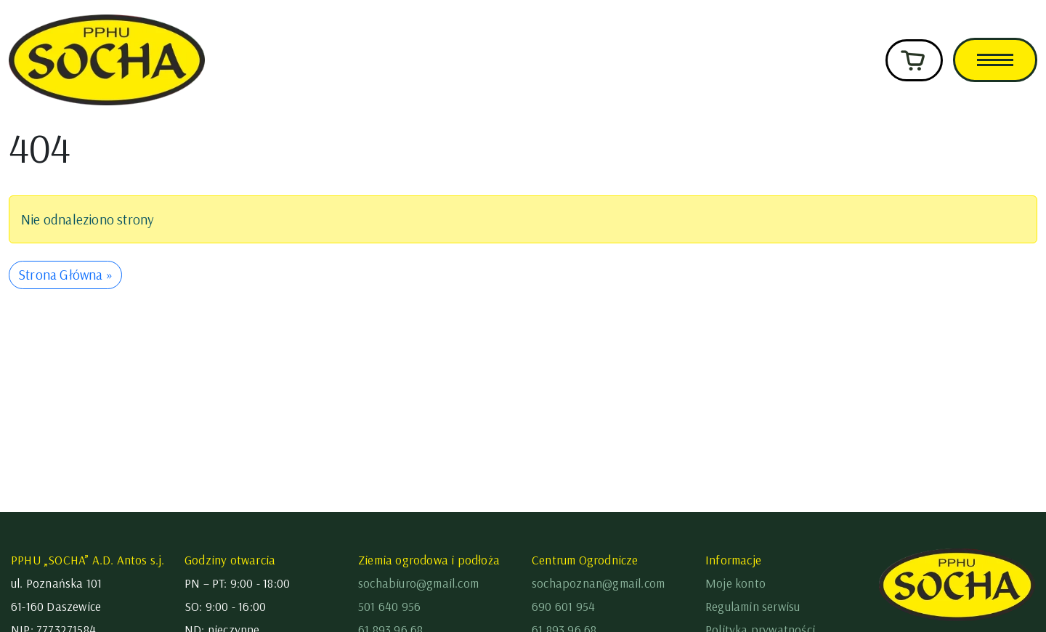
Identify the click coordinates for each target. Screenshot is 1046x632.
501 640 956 (389, 606)
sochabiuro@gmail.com (418, 583)
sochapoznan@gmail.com (598, 583)
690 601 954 (563, 606)
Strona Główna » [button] (65, 274)
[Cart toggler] (914, 60)
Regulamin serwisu (752, 606)
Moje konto (735, 583)
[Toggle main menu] (995, 60)
